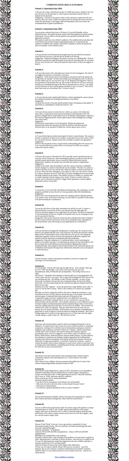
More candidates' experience (64, 457)
